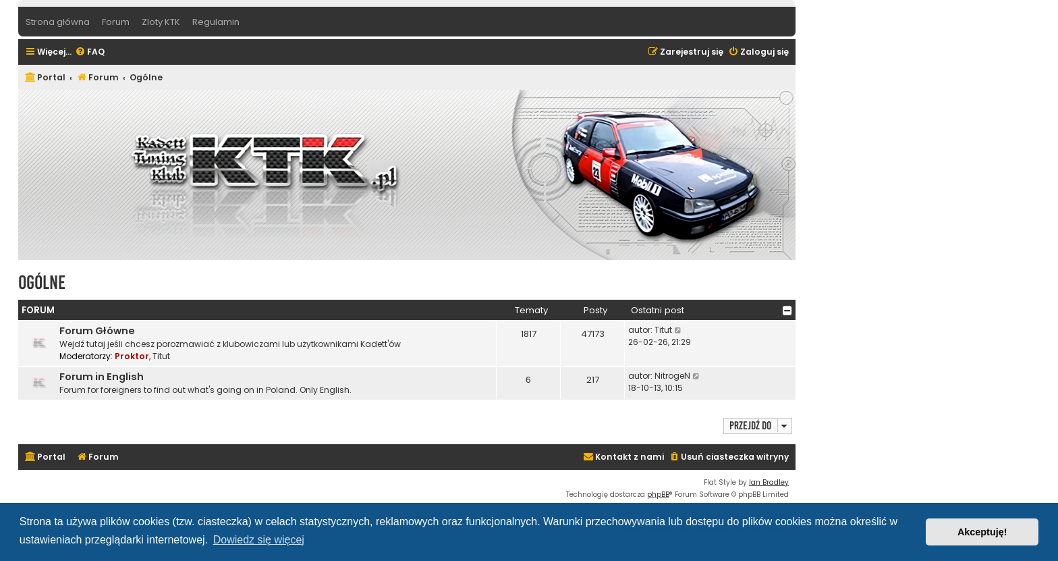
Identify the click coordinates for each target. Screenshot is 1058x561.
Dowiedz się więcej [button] (258, 539)
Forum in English (101, 376)
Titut (161, 356)
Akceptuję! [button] (982, 532)
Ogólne (41, 282)
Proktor (132, 356)
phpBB (658, 494)
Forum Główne (97, 331)
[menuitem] (90, 52)
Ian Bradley (769, 482)
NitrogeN (672, 375)
